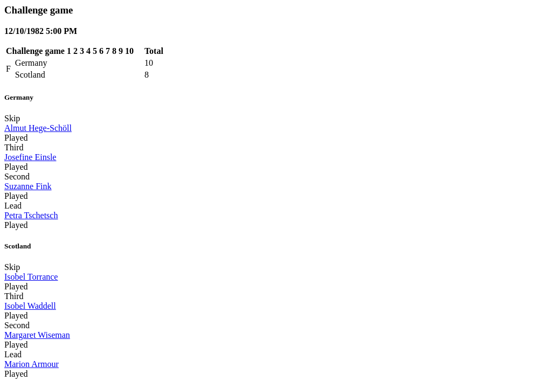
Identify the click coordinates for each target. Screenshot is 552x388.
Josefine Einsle (30, 157)
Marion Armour (31, 364)
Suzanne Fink (28, 186)
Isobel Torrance (31, 276)
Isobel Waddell (30, 305)
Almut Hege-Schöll (38, 128)
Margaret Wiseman (37, 335)
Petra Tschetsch (31, 215)
